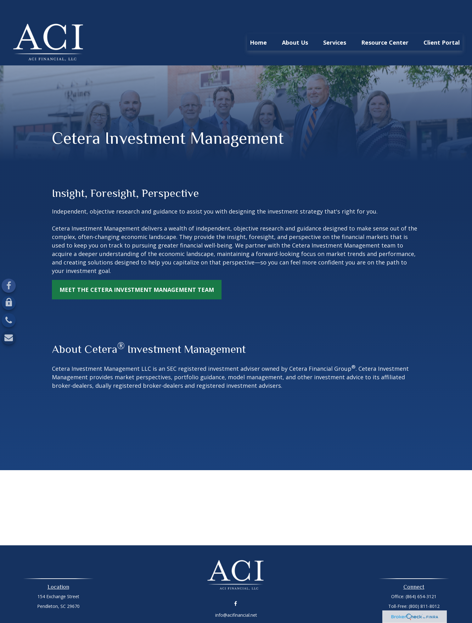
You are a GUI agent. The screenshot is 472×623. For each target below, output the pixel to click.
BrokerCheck (301, 607)
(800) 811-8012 (424, 587)
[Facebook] (9, 286)
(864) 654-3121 (421, 578)
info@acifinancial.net (236, 596)
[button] (258, 23)
